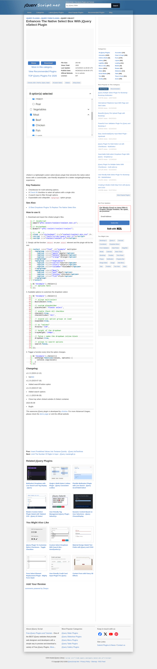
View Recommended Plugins (42, 71)
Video (124, 266)
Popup (102, 259)
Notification (110, 259)
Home (29, 12)
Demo (33, 63)
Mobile (117, 66)
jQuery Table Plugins (70, 643)
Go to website (80, 73)
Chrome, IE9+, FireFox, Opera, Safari (39, 83)
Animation (102, 55)
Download (48, 63)
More (52, 647)
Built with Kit (114, 229)
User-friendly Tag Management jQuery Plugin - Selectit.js (59, 514)
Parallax (111, 255)
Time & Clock (119, 76)
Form (116, 58)
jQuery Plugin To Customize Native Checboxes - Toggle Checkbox (36, 547)
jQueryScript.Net (73, 661)
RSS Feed (101, 661)
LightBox (101, 63)
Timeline (108, 266)
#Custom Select (57, 83)
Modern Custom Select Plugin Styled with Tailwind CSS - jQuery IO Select (36, 514)
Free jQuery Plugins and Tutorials (43, 4)
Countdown (103, 244)
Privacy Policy (85, 661)
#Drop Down (76, 83)
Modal (101, 251)
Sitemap (94, 661)
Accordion (118, 52)
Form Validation (104, 248)
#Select (67, 83)
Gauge (112, 263)
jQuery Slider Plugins (70, 633)
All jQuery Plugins (104, 52)
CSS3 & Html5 (103, 58)
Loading (117, 63)
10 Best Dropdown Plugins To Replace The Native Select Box (52, 207)
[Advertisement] (60, 44)
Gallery (101, 60)
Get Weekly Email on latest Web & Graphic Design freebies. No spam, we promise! (113, 209)
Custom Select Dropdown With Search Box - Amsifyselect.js (58, 547)
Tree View (117, 266)
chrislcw (64, 411)
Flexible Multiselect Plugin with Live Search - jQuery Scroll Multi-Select (82, 485)
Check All (33, 192)
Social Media (103, 73)
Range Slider (103, 263)
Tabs (101, 266)
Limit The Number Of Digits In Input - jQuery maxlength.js (53, 454)
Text (100, 76)
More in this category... (43, 67)
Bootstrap (102, 255)
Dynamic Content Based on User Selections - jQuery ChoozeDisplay (82, 514)
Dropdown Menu (114, 244)
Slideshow (118, 71)
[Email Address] (114, 216)
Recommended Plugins (96, 12)
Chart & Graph (119, 55)
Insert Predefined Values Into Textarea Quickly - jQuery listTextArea (57, 451)
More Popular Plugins (123, 195)
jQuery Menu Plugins (70, 640)
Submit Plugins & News (106, 645)
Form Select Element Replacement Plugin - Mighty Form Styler (36, 575)
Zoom (117, 79)
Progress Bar (120, 259)
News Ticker (118, 251)
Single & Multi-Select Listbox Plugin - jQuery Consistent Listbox (59, 485)
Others (101, 68)
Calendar (109, 251)
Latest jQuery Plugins (56, 12)
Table (116, 73)
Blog (110, 12)
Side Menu (121, 263)
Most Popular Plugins (75, 12)
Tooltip (101, 79)
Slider (100, 71)
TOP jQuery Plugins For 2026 (42, 76)
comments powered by (36, 588)
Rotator (117, 68)
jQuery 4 (112, 240)
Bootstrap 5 (103, 240)
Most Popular (104, 89)
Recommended (115, 89)
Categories (40, 12)
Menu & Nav (102, 66)
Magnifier (124, 248)
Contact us (121, 645)
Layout (117, 60)
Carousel (120, 240)
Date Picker (115, 248)
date (32, 377)
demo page (44, 414)
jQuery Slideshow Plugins (71, 636)
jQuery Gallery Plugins (70, 647)
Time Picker (120, 255)
